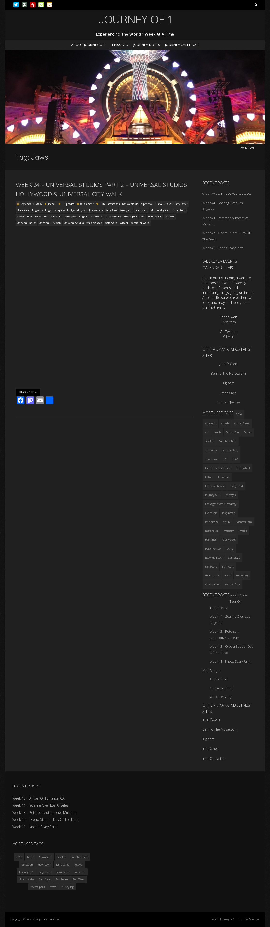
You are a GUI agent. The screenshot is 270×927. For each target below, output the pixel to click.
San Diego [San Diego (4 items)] (234, 557)
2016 (19, 857)
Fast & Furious (163, 204)
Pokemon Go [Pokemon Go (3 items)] (213, 548)
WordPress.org (220, 697)
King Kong (111, 210)
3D (103, 204)
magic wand (141, 210)
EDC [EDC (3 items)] (225, 459)
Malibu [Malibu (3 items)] (227, 521)
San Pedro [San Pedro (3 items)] (211, 566)
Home (243, 147)
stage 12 (84, 216)
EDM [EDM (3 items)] (235, 459)
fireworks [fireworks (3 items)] (223, 477)
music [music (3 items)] (243, 530)
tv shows (169, 216)
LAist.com (228, 322)
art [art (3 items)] (207, 432)
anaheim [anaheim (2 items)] (210, 423)
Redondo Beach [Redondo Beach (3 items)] (214, 557)
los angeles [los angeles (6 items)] (211, 521)
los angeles (63, 872)
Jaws (84, 210)
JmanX (51, 204)
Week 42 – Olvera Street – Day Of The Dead (46, 819)
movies (20, 216)
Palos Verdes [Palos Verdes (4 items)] (228, 539)
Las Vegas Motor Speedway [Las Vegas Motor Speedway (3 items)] (220, 504)
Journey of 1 (26, 872)
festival (79, 864)
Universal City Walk (50, 222)
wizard (124, 222)
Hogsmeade (23, 210)
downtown (44, 864)
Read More (28, 392)
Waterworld (111, 222)
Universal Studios (74, 222)
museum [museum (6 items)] (229, 530)
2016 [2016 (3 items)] (239, 414)
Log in (216, 670)
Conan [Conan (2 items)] (248, 432)
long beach (45, 872)
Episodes (120, 44)
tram (142, 216)
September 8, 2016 (31, 204)
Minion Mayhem (160, 210)
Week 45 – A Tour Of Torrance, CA (226, 194)
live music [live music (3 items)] (211, 513)
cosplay (61, 857)
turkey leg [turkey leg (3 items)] (242, 575)
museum (79, 872)
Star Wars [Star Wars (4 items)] (228, 566)
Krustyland (126, 210)
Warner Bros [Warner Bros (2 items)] (232, 584)
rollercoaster (41, 216)
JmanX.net (228, 393)
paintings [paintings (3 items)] (210, 539)
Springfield (70, 216)
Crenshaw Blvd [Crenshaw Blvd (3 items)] (227, 441)
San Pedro (62, 879)
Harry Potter (181, 204)
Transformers (155, 216)
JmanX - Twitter (228, 402)
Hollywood (73, 210)
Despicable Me (130, 204)
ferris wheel (63, 864)
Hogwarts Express (55, 210)
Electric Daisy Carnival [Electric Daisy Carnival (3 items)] (218, 468)
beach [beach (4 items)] (217, 432)
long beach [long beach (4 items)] (228, 513)
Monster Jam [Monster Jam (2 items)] (244, 521)
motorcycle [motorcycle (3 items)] (211, 530)
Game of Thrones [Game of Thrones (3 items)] (215, 486)
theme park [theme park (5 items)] (212, 575)
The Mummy (114, 216)
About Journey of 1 (89, 44)
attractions (114, 204)
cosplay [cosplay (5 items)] (209, 441)
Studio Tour (98, 216)
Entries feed (218, 679)
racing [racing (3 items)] (229, 548)
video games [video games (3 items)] (212, 584)
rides (29, 216)
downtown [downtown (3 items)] (211, 459)
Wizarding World (140, 222)
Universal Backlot (26, 222)
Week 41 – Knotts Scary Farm (222, 248)
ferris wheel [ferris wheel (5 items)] (243, 468)
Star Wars (78, 879)
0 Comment (87, 204)
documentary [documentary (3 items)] (230, 450)
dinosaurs (27, 864)
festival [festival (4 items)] (209, 477)
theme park (130, 216)
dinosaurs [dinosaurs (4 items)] (211, 450)
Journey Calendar (182, 44)
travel (53, 887)
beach (30, 857)
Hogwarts (37, 210)
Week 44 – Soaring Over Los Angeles (40, 805)
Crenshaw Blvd (79, 857)
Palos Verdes (27, 879)
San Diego (45, 879)
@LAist (228, 336)
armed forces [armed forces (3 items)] (242, 423)
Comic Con (45, 857)
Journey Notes (146, 44)
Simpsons (56, 216)
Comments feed (221, 688)
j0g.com (228, 383)
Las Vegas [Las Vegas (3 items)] (230, 495)
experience (147, 204)
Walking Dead (94, 222)
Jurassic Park (96, 210)
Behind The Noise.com (228, 373)
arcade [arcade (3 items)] (225, 423)
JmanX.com (228, 363)
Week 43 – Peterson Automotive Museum (44, 812)
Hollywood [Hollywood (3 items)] (237, 486)
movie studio (179, 210)
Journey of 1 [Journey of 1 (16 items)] (212, 495)
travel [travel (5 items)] (227, 575)
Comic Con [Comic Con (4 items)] (232, 432)
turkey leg (68, 887)
